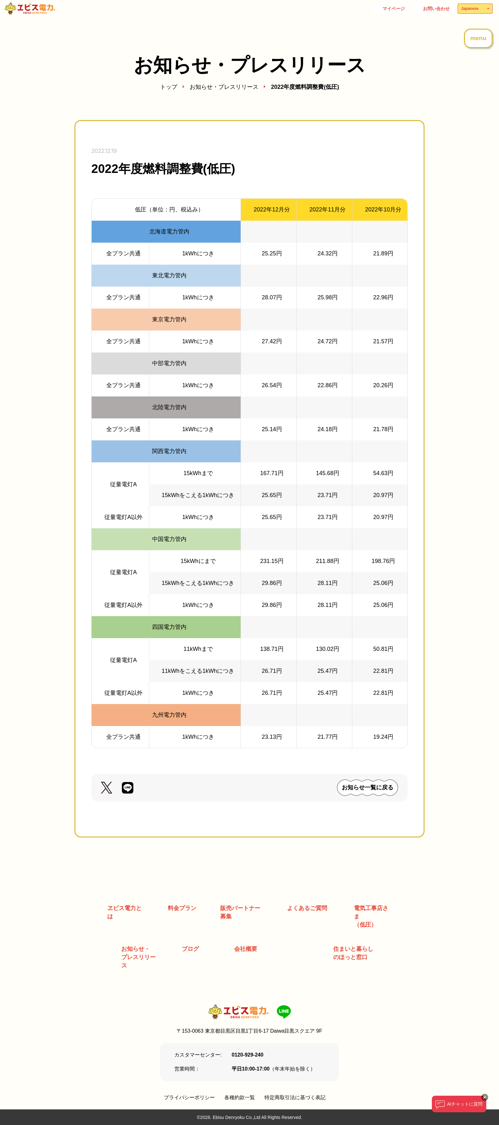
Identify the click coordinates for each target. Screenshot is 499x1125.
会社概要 (245, 949)
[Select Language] (475, 9)
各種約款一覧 (239, 1097)
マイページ (394, 8)
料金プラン (182, 908)
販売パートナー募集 (240, 912)
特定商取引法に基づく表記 (295, 1097)
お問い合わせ (436, 8)
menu (478, 38)
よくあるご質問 (307, 908)
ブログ (190, 949)
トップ (168, 87)
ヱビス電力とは (124, 912)
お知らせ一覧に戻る (367, 787)
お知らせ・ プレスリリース (138, 957)
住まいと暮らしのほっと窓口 (353, 953)
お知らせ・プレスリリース (224, 87)
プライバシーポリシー (189, 1097)
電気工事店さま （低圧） (371, 916)
